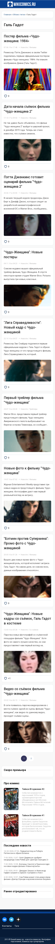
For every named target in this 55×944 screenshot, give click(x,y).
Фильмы (32, 47)
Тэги (17, 926)
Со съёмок (33, 630)
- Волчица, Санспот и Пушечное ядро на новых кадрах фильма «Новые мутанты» (26, 865)
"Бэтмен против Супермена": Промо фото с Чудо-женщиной (26, 543)
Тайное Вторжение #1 (33, 815)
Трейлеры (33, 409)
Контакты (7, 926)
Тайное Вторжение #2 (33, 789)
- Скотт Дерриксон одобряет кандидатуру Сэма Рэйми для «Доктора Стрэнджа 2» (26, 859)
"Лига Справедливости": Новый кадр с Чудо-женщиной (22, 327)
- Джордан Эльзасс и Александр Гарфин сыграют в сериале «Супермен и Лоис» (25, 872)
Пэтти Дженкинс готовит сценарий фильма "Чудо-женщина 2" (24, 182)
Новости (24, 47)
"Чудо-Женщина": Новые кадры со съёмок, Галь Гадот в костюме (27, 618)
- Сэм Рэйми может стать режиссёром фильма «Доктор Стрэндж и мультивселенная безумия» (27, 878)
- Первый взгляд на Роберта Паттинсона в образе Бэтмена (23, 852)
